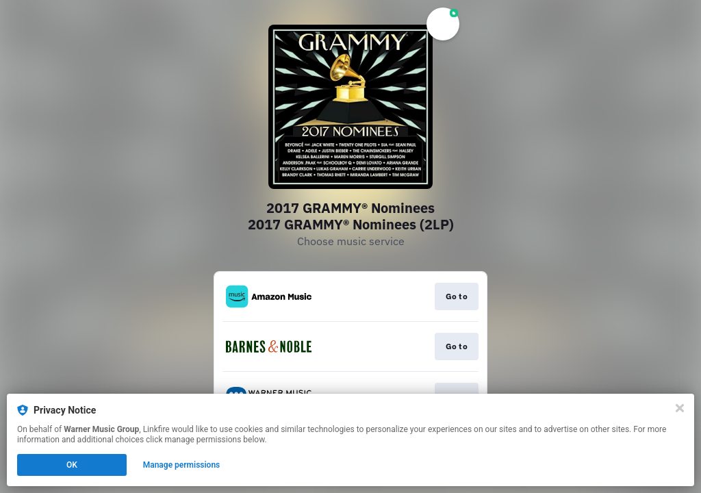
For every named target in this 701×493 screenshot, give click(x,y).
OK (71, 465)
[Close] (680, 408)
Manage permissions (181, 465)
